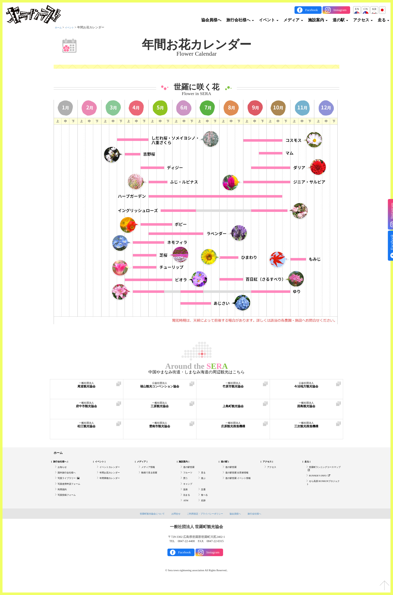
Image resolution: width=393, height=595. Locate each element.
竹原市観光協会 (233, 387)
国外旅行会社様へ (70, 476)
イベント (268, 20)
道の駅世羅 (190, 470)
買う (186, 483)
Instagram (339, 10)
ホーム (59, 27)
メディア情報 (150, 470)
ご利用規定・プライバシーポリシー (206, 525)
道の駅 (340, 20)
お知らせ (64, 470)
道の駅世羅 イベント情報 (239, 485)
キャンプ (189, 490)
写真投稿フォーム (70, 504)
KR (374, 9)
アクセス (363, 20)
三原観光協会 (160, 407)
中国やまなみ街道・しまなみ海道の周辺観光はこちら (196, 372)
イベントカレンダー (113, 470)
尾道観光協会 (86, 387)
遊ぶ (204, 483)
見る (204, 476)
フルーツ (189, 476)
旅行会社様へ (240, 20)
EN (357, 9)
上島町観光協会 (233, 407)
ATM (186, 511)
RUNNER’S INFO (322, 480)
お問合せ (171, 525)
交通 (204, 497)
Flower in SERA (196, 94)
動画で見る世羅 (151, 476)
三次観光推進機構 (306, 427)
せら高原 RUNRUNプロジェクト (324, 489)
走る (383, 20)
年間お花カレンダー (196, 45)
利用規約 (64, 497)
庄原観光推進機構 (233, 427)
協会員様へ (211, 20)
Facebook (311, 10)
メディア (293, 20)
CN (365, 9)
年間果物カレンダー (113, 483)
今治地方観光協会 (306, 387)
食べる (205, 504)
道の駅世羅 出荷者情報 (240, 476)
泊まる (187, 504)
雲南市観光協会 (160, 427)
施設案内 (318, 20)
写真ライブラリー (72, 483)
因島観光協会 (306, 407)
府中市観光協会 (86, 407)
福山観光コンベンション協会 (160, 387)
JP (382, 9)
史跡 (204, 511)
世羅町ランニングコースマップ (323, 472)
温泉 (186, 497)
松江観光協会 (86, 427)
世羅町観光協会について (144, 525)
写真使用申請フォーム (73, 490)
